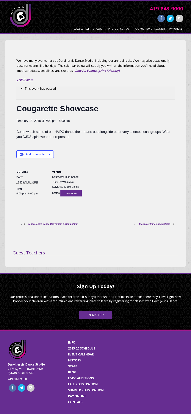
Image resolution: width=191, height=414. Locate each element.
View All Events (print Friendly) (97, 71)
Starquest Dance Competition (155, 224)
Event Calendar (81, 354)
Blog (72, 372)
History (74, 360)
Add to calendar (36, 154)
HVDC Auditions (142, 28)
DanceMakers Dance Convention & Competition (52, 224)
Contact (125, 28)
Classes (78, 28)
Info (71, 342)
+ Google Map (71, 193)
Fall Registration (83, 384)
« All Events (24, 79)
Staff (72, 366)
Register (160, 28)
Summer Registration (86, 390)
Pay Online (175, 28)
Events (89, 28)
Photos (113, 28)
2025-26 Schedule (81, 348)
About (101, 28)
